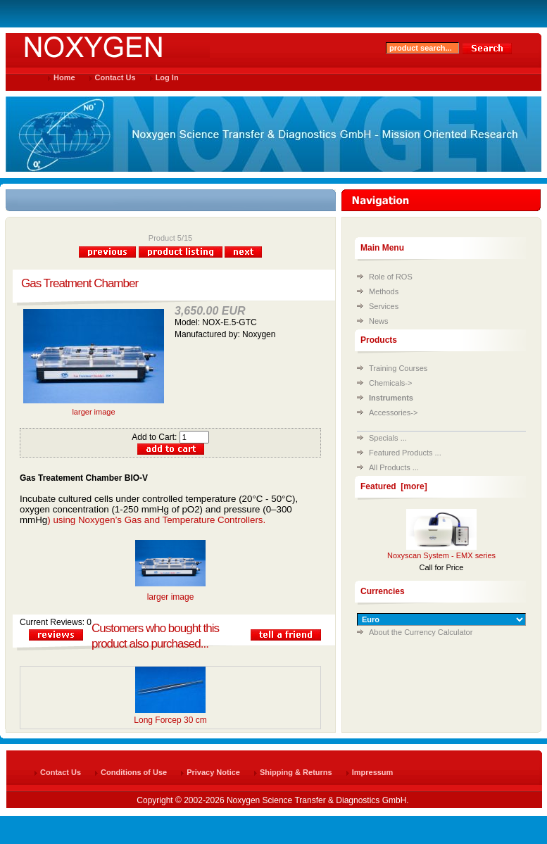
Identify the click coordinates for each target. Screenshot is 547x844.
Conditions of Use (134, 772)
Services (383, 306)
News (379, 321)
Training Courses (398, 368)
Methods (383, 291)
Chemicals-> (390, 383)
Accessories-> (393, 412)
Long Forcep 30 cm (170, 720)
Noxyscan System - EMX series (441, 555)
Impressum (373, 772)
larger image (93, 408)
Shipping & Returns (296, 772)
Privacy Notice (213, 772)
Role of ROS (391, 276)
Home (64, 77)
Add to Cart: (170, 437)
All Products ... (394, 467)
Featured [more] (393, 486)
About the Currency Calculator (420, 632)
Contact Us (115, 77)
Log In (167, 77)
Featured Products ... (405, 452)
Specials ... (388, 438)
